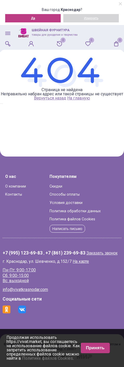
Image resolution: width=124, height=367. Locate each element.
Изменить (91, 18)
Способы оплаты (65, 194)
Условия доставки (66, 203)
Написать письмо (67, 229)
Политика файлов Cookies (72, 219)
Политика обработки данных (75, 211)
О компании (15, 186)
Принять (95, 347)
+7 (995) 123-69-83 (23, 253)
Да (33, 18)
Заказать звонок (102, 253)
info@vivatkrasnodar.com (25, 289)
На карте (81, 261)
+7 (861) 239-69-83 (65, 253)
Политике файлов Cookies (47, 358)
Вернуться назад (50, 98)
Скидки (56, 186)
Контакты (13, 194)
